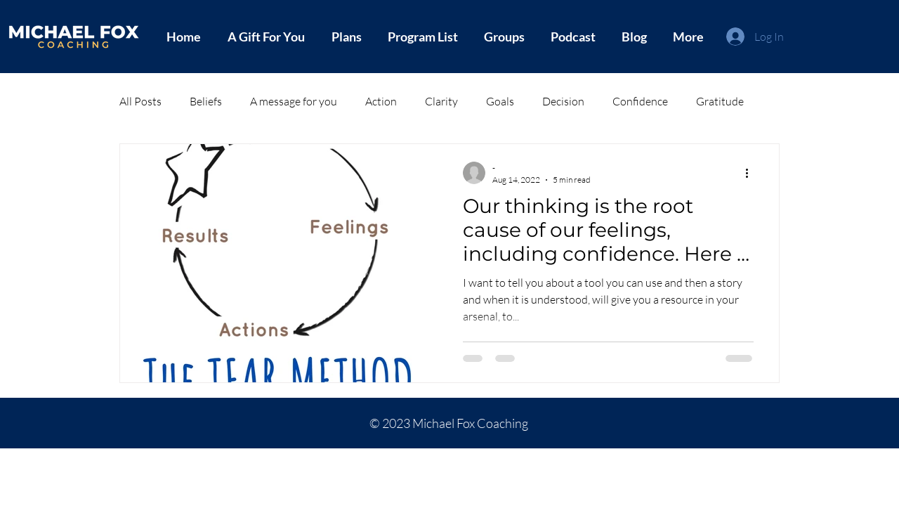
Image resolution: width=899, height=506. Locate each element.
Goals (500, 101)
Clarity (441, 101)
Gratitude (720, 101)
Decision (563, 101)
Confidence (640, 101)
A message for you (293, 101)
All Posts (140, 101)
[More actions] (751, 172)
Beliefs (206, 101)
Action (381, 101)
